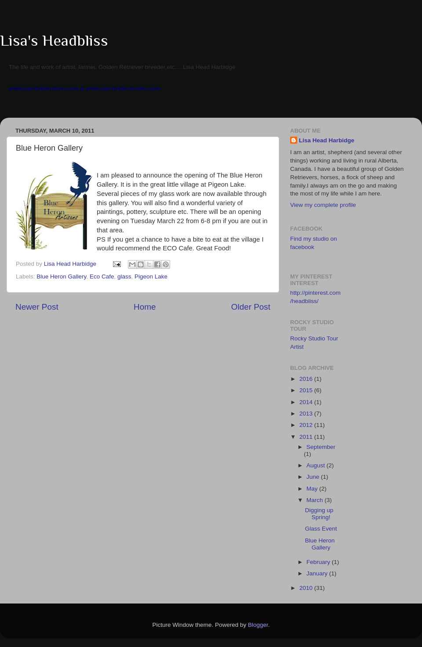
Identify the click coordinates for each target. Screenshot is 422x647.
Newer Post (36, 306)
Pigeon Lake (151, 276)
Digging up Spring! (319, 513)
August (316, 465)
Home (145, 306)
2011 (306, 437)
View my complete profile (323, 205)
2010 (306, 588)
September (320, 447)
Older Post (250, 306)
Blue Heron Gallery (61, 276)
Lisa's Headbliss (54, 40)
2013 (306, 413)
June (313, 477)
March (315, 500)
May (312, 488)
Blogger (258, 625)
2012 (306, 425)
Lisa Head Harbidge (326, 140)
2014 (306, 402)
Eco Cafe (102, 276)
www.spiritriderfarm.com (44, 88)
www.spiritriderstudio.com (123, 88)
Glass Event (321, 528)
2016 (306, 379)
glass (124, 276)
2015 (306, 390)
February (319, 562)
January (317, 573)
